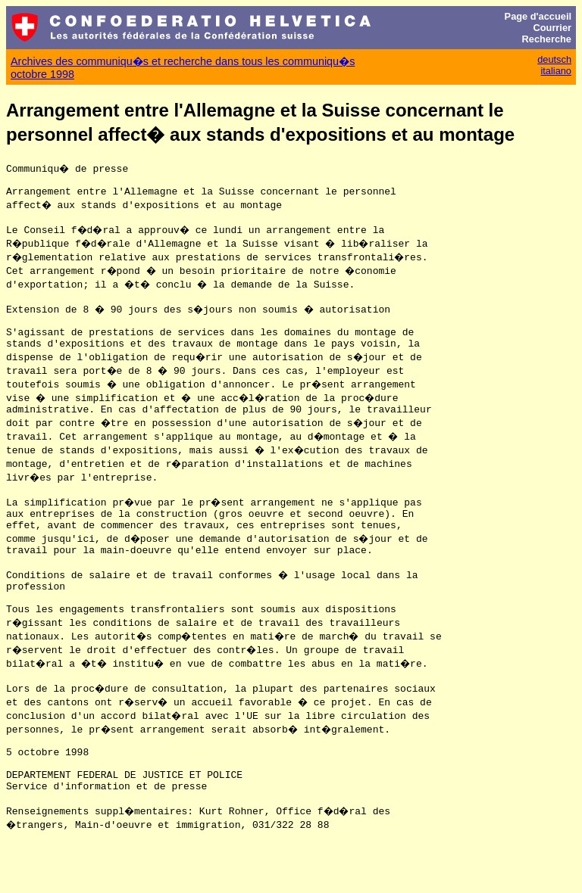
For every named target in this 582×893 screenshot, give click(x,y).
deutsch (554, 59)
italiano (555, 70)
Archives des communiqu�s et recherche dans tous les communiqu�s (183, 61)
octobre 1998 (42, 74)
